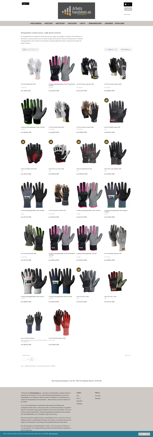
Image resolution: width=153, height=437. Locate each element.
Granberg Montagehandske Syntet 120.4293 (33, 127)
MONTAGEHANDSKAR (43, 366)
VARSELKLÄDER (72, 23)
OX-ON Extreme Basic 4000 (28, 253)
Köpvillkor (79, 401)
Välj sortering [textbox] (125, 49)
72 (115, 49)
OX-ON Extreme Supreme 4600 (85, 84)
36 (111, 49)
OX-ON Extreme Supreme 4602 (112, 84)
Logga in (24, 3)
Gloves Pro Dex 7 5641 (110, 296)
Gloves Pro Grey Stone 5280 (56, 169)
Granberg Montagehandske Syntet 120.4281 (88, 210)
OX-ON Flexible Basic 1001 (28, 84)
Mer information (53, 433)
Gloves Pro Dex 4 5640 (82, 296)
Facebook (97, 395)
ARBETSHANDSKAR (36, 23)
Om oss (78, 398)
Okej (144, 434)
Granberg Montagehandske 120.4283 (86, 253)
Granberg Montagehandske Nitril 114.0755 (32, 296)
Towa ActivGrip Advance (28, 338)
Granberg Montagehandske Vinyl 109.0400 (32, 210)
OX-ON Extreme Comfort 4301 (57, 210)
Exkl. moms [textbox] (127, 14)
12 (107, 49)
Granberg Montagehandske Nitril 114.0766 (60, 296)
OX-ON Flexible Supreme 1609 (57, 338)
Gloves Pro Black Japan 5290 (112, 127)
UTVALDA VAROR (119, 23)
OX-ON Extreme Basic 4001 (56, 127)
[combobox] (128, 14)
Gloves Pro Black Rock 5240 (84, 169)
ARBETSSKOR (48, 23)
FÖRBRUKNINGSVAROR (95, 23)
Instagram (98, 398)
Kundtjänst (79, 403)
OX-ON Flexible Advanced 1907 (113, 253)
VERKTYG (82, 23)
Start (77, 395)
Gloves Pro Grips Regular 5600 (112, 169)
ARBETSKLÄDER (60, 23)
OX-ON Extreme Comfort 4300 (84, 127)
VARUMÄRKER (109, 23)
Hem (22, 366)
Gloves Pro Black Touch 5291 (29, 169)
